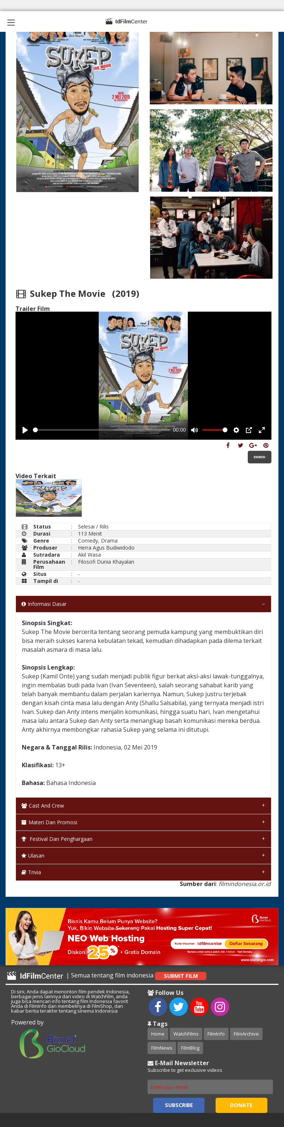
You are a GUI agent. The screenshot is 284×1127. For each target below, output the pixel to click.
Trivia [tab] (31, 872)
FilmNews (161, 1047)
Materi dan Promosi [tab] (49, 822)
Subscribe (179, 1104)
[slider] (101, 429)
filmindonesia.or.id (245, 884)
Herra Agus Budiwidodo (106, 547)
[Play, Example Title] (25, 430)
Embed (260, 457)
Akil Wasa (89, 554)
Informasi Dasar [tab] (44, 603)
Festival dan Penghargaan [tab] (56, 838)
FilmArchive (246, 1033)
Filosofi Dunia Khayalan (106, 561)
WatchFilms (186, 1033)
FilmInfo (216, 1033)
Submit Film (181, 975)
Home (158, 1033)
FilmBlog (190, 1047)
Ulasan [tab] (32, 855)
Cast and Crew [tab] (42, 805)
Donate (241, 1104)
